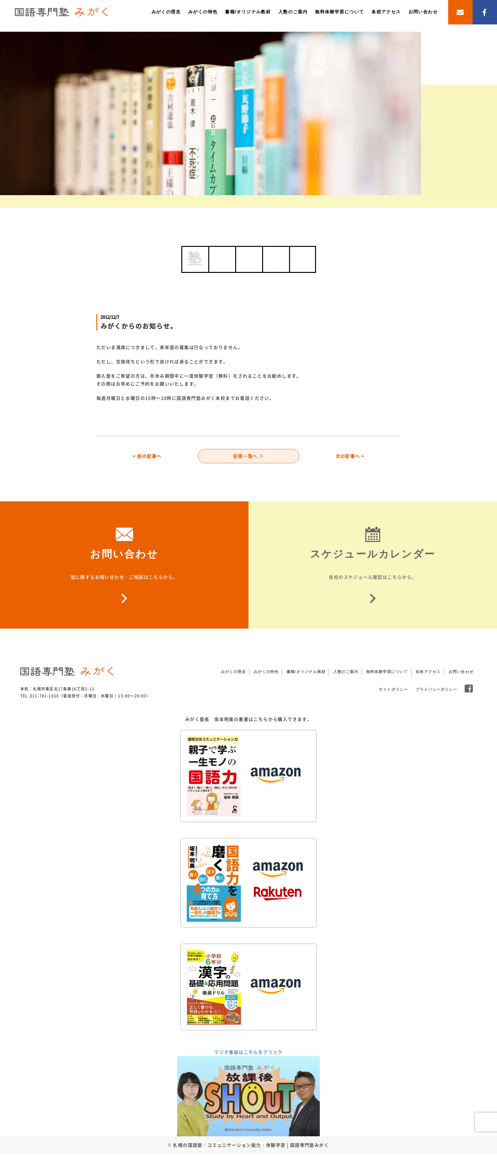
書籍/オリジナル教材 (248, 11)
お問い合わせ (423, 11)
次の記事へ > (350, 456)
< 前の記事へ (147, 456)
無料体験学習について (339, 11)
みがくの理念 (166, 11)
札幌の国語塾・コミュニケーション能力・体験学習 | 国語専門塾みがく (251, 1146)
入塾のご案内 (292, 11)
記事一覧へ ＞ (248, 456)
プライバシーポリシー (436, 690)
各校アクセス (386, 11)
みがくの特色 (202, 11)
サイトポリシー (393, 690)
